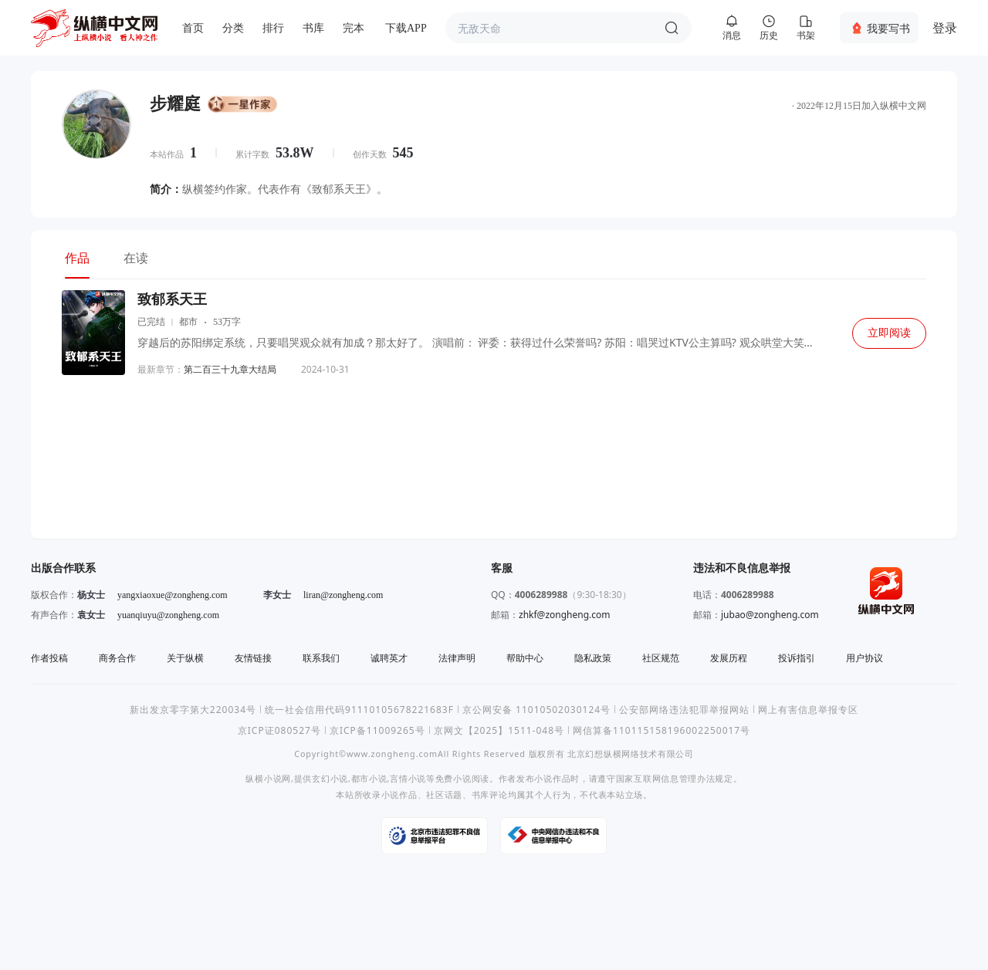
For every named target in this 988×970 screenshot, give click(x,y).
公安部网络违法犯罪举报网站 (684, 709)
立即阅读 (889, 333)
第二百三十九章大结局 (230, 369)
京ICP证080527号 (279, 730)
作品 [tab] (77, 257)
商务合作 (117, 657)
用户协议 (864, 657)
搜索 (671, 27)
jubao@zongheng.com (770, 614)
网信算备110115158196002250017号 (661, 730)
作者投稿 (49, 657)
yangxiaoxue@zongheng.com (172, 595)
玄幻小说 (330, 778)
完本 (353, 28)
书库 (313, 28)
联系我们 (321, 657)
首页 (193, 28)
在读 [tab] (136, 257)
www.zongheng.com (392, 753)
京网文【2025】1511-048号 (499, 730)
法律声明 (456, 657)
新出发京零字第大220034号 (193, 709)
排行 (273, 28)
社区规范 (660, 657)
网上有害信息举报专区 (808, 709)
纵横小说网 (268, 778)
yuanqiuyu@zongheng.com (168, 615)
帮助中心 (524, 657)
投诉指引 (796, 657)
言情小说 (408, 778)
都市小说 (369, 778)
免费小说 (453, 778)
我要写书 (888, 28)
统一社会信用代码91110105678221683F (359, 709)
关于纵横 (185, 657)
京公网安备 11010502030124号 (536, 709)
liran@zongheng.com (343, 595)
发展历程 (728, 657)
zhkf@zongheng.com (565, 614)
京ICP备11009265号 (377, 730)
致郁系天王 (172, 299)
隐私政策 (592, 657)
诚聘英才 (389, 657)
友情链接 (253, 657)
